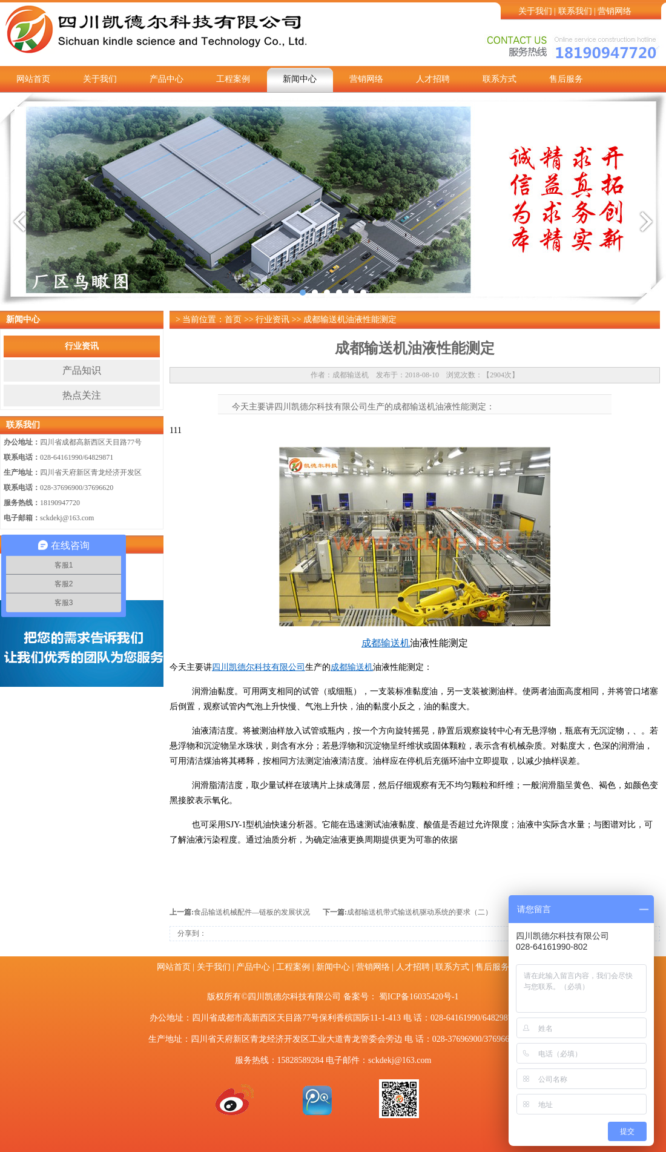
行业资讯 (82, 346)
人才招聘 (433, 79)
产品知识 (81, 370)
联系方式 (499, 79)
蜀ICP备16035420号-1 (418, 996)
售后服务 (566, 79)
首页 (233, 319)
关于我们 (535, 11)
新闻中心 (300, 79)
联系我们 (575, 11)
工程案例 (233, 79)
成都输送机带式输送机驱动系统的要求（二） (419, 912)
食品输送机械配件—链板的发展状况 (252, 912)
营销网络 (614, 11)
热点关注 (81, 395)
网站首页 (33, 79)
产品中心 (166, 79)
